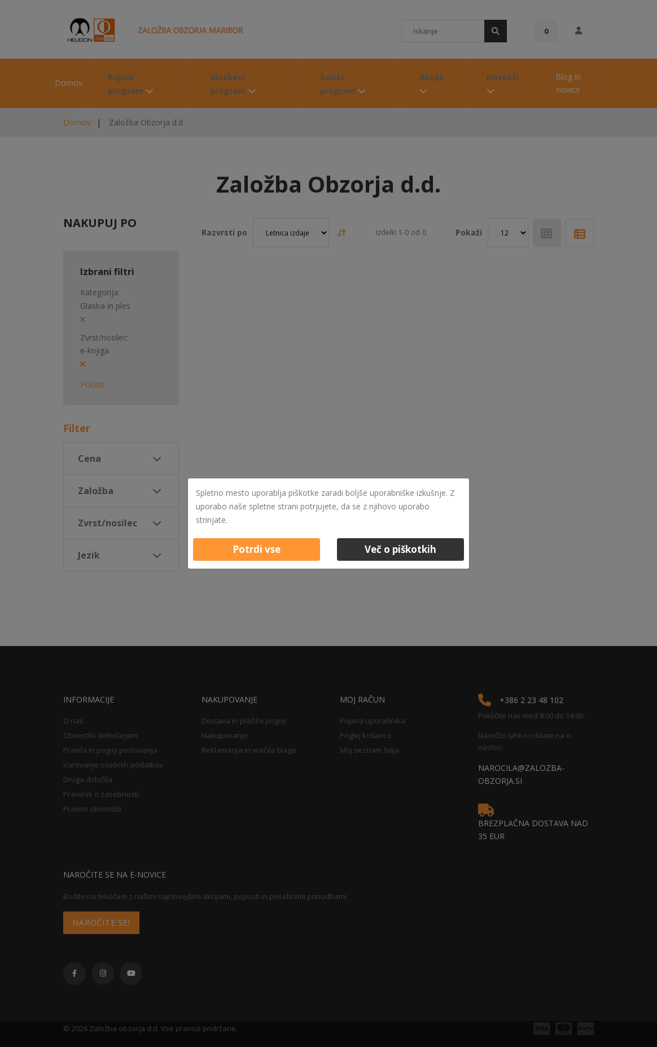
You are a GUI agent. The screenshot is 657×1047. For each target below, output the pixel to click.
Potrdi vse (257, 549)
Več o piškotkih (400, 549)
